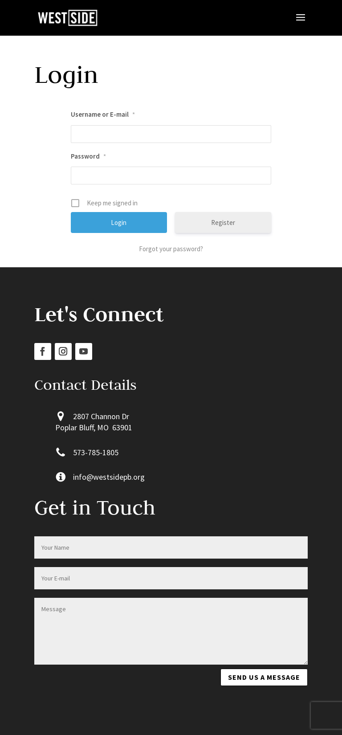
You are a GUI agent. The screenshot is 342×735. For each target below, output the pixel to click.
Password (88, 156)
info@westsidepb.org (109, 477)
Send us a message (264, 677)
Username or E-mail (103, 114)
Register (223, 222)
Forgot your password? (171, 249)
